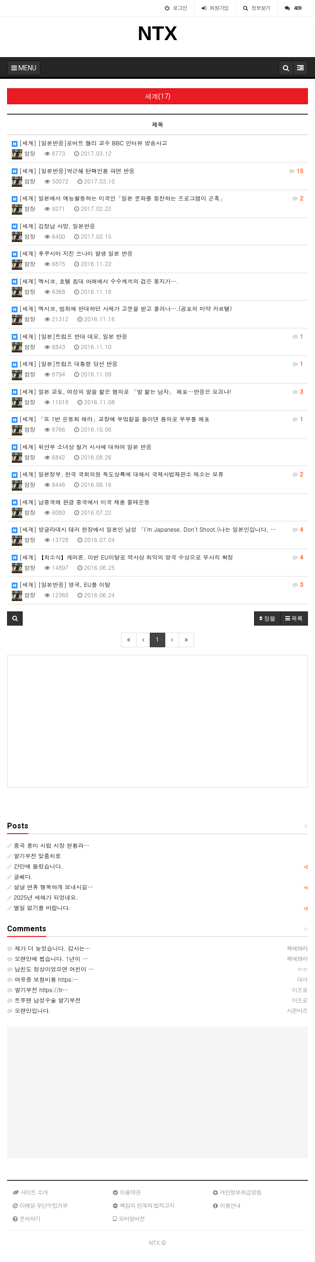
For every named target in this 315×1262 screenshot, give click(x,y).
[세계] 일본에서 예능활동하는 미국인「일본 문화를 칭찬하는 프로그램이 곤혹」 (157, 198)
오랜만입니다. (29, 1010)
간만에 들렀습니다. (35, 866)
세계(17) (157, 96)
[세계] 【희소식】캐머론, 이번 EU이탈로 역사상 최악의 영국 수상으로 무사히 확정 (157, 557)
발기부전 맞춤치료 (34, 856)
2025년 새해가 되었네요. (42, 897)
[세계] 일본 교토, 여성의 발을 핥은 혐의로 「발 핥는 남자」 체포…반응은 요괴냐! (157, 391)
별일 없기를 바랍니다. (39, 907)
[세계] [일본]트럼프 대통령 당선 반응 (157, 364)
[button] (15, 618)
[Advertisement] (157, 721)
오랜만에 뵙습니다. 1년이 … (47, 958)
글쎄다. (20, 876)
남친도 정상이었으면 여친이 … (50, 969)
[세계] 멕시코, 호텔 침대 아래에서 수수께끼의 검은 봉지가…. (95, 281)
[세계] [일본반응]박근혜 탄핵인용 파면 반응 (157, 171)
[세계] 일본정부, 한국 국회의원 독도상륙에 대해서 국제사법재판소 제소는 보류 (157, 474)
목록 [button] (294, 618)
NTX (158, 33)
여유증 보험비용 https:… (43, 979)
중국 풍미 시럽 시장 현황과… (48, 845)
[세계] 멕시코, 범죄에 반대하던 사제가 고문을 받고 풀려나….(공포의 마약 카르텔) (122, 308)
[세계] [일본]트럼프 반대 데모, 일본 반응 (157, 336)
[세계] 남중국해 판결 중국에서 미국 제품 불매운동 (81, 502)
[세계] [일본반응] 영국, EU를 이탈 (157, 584)
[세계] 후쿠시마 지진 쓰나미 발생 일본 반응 (72, 253)
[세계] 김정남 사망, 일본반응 (53, 226)
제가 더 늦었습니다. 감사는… (49, 948)
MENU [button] (23, 68)
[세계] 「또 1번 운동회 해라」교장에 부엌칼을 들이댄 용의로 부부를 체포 (157, 419)
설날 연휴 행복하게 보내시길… (50, 887)
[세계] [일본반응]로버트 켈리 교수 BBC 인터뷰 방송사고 (89, 143)
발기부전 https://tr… (37, 990)
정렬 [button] (267, 618)
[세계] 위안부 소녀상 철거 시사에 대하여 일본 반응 (82, 447)
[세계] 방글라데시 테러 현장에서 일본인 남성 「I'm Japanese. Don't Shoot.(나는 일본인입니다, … (157, 529)
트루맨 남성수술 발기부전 (44, 1000)
